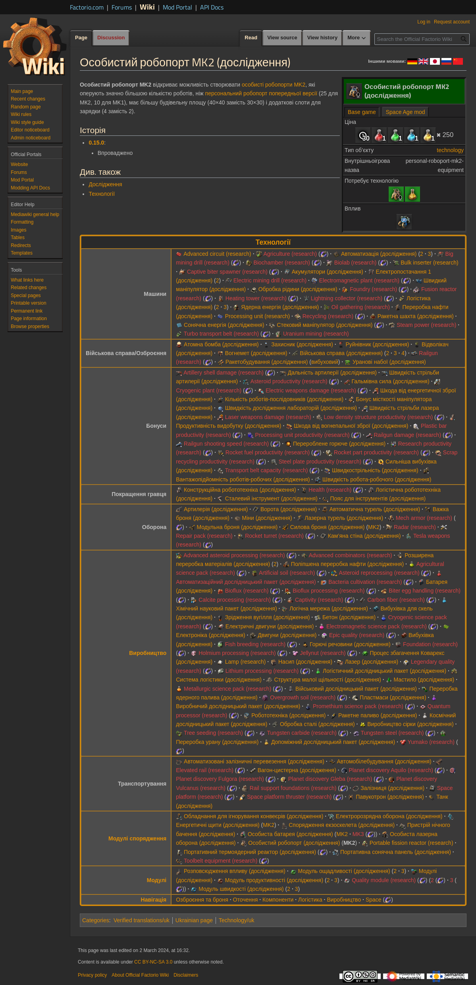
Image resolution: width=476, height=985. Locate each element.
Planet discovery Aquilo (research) (391, 770)
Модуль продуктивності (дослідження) (274, 880)
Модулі (156, 880)
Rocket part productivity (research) (376, 452)
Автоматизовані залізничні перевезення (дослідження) (254, 761)
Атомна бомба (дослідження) (221, 344)
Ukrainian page (194, 920)
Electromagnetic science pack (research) (376, 626)
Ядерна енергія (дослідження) (280, 307)
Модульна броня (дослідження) (237, 527)
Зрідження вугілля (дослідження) (267, 617)
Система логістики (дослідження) (219, 679)
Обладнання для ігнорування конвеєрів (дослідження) (253, 816)
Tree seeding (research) (213, 733)
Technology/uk (236, 920)
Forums (122, 7)
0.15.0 (96, 142)
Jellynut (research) (322, 653)
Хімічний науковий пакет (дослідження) (226, 608)
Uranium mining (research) (316, 333)
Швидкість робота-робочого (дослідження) (376, 479)
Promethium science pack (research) (358, 706)
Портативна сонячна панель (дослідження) (395, 852)
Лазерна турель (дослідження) (343, 518)
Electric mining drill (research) (269, 280)
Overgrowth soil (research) (302, 697)
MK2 (374, 527)
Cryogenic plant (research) (208, 390)
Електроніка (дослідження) (210, 635)
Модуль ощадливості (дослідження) (344, 871)
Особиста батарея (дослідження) (290, 834)
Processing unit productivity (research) (302, 435)
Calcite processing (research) (234, 600)
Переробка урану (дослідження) (217, 742)
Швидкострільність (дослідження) (375, 470)
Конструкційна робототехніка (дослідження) (240, 490)
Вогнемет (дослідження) (256, 353)
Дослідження (105, 184)
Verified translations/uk (142, 920)
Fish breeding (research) (255, 644)
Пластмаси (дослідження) (393, 697)
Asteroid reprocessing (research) (379, 573)
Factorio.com (87, 7)
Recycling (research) (328, 316)
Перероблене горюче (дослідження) (339, 443)
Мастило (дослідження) (424, 679)
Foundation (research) (430, 644)
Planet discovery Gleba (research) (330, 779)
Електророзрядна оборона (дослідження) (389, 816)
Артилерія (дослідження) (216, 509)
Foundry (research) (373, 289)
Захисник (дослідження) (302, 344)
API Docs (212, 7)
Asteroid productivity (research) (289, 381)
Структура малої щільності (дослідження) (327, 679)
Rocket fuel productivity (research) (267, 452)
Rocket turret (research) (274, 536)
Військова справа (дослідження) (341, 353)
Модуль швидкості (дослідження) (241, 889)
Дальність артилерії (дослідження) (332, 372)
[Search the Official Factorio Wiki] (422, 39)
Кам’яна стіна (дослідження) (364, 536)
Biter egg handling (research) (425, 590)
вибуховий (324, 362)
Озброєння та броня (202, 899)
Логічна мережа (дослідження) (328, 608)
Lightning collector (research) (347, 298)
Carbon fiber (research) (396, 600)
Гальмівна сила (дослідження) (390, 381)
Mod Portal (177, 7)
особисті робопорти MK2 (273, 84)
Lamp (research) (245, 662)
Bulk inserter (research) (430, 262)
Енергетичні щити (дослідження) (217, 825)
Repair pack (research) (204, 536)
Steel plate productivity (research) (320, 461)
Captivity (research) (319, 600)
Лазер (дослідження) (371, 662)
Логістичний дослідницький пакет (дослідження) (384, 671)
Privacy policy (92, 975)
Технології (102, 194)
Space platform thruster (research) (289, 797)
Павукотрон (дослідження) (390, 797)
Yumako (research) (431, 742)
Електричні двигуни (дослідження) (269, 626)
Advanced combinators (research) (350, 555)
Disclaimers (185, 975)
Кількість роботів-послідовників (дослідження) (284, 399)
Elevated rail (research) (204, 770)
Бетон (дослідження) (349, 617)
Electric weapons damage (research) (311, 390)
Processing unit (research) (257, 316)
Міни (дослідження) (267, 518)
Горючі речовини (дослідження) (350, 644)
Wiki (147, 6)
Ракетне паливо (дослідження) (377, 715)
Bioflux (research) (247, 590)
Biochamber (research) (282, 262)
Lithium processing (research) (262, 671)
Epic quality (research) (356, 635)
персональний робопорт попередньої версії (261, 93)
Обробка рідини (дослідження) (297, 289)
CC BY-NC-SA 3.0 (153, 962)
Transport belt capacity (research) (266, 470)
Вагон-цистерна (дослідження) (297, 770)
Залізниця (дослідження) (392, 788)
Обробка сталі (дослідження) (317, 724)
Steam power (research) (426, 325)
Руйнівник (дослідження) (377, 344)
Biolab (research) (355, 262)
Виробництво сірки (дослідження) (410, 724)
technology (450, 150)
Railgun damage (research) (407, 435)
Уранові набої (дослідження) (389, 362)
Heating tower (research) (256, 298)
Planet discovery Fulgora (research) (220, 779)
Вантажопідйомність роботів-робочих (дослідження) (243, 479)
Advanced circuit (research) (217, 254)
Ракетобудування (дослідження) (266, 362)
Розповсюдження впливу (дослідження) (234, 871)
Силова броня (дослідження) (327, 527)
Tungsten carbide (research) (302, 733)
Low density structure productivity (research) (378, 417)
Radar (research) (415, 527)
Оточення (245, 899)
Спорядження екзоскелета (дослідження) (342, 825)
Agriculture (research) (290, 254)
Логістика (310, 899)
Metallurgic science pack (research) (227, 689)
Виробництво (147, 653)
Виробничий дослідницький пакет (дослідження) (238, 706)
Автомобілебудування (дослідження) (384, 761)
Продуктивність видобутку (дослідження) (228, 426)
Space (374, 899)
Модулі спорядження (137, 838)
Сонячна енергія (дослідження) (224, 325)
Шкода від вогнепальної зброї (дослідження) (351, 426)
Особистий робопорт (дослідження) (294, 843)
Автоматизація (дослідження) (379, 254)
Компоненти (277, 899)
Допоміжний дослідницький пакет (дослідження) (333, 742)
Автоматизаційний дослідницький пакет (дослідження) (246, 582)
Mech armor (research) (424, 518)
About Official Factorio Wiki (140, 975)
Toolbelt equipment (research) (220, 861)
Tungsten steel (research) (392, 733)
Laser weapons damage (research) (268, 417)
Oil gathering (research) (360, 307)
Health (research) (329, 490)
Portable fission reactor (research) (411, 843)
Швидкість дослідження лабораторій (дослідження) (291, 408)
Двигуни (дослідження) (287, 635)
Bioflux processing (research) (328, 590)
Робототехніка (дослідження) (288, 715)
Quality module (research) (384, 880)
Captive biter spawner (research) (227, 271)
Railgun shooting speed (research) (226, 443)
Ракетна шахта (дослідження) (416, 316)
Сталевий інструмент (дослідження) (271, 498)
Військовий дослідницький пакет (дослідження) (356, 689)
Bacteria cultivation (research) (365, 582)
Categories (95, 920)
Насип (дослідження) (305, 662)
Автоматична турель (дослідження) (375, 509)
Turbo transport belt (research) (221, 333)
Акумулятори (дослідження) (327, 271)
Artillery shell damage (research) (223, 372)
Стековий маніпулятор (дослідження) (324, 325)
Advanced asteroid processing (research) (234, 555)
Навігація (154, 899)
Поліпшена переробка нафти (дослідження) (347, 564)
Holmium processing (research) (237, 653)
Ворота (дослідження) (288, 509)
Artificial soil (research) (287, 573)
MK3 (358, 834)
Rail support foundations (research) (293, 788)
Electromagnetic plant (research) (359, 280)
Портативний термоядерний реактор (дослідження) (250, 852)
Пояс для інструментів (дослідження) (378, 498)
